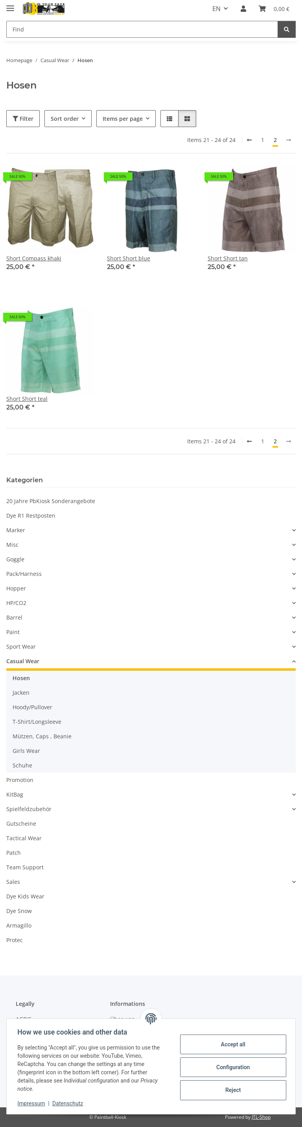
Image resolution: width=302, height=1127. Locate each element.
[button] (243, 9)
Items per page (123, 118)
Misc (12, 544)
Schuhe (22, 765)
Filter (23, 118)
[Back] (249, 140)
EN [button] (216, 8)
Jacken (21, 692)
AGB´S (23, 1019)
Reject (231, 1090)
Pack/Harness (24, 573)
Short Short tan (228, 258)
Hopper (16, 588)
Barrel (14, 617)
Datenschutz (69, 1103)
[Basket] (274, 9)
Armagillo (18, 925)
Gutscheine (21, 823)
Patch (13, 852)
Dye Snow (19, 911)
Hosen (21, 678)
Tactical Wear (24, 838)
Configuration (231, 1067)
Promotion (19, 780)
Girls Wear (26, 750)
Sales (13, 881)
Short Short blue (128, 258)
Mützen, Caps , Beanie (42, 736)
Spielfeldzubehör (29, 809)
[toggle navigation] (10, 5)
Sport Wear (21, 646)
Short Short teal (27, 398)
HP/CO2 (16, 603)
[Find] (142, 29)
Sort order (65, 118)
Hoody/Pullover (32, 707)
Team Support (25, 867)
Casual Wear (22, 661)
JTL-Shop (261, 1117)
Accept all (231, 1044)
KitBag (14, 794)
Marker (15, 530)
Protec (14, 940)
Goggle (15, 559)
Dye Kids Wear (25, 896)
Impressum (33, 1103)
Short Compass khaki (33, 258)
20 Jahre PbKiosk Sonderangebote (50, 501)
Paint (13, 632)
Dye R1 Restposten (30, 515)
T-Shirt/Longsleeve (37, 721)
